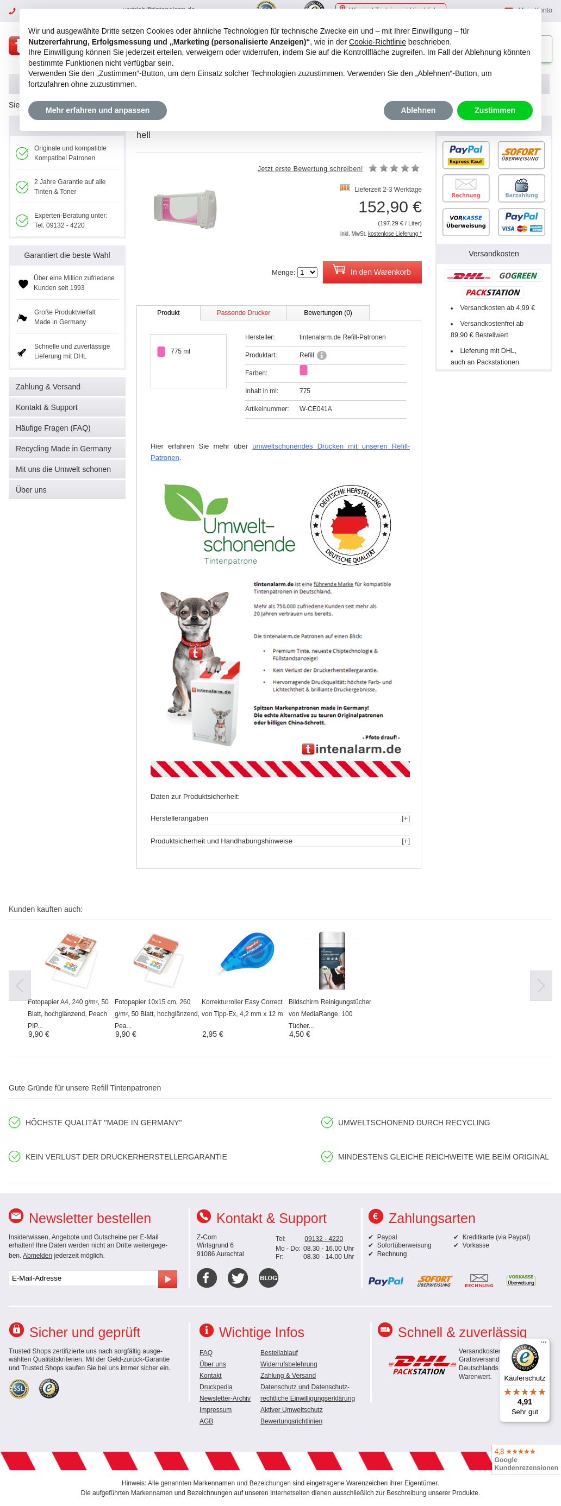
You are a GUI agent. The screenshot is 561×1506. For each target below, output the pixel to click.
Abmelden (37, 1255)
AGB (206, 1421)
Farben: (256, 373)
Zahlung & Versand (48, 386)
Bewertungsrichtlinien (291, 1421)
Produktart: (261, 355)
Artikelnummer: (267, 409)
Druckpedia (216, 1387)
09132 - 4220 (323, 1239)
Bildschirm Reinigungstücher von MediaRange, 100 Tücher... (330, 1014)
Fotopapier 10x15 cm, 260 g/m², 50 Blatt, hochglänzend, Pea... (157, 1014)
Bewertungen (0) (328, 313)
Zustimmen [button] (495, 110)
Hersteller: (260, 337)
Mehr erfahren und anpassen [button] (97, 110)
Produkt (168, 313)
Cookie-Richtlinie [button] (377, 41)
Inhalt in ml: (261, 391)
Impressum (216, 1410)
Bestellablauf (279, 1353)
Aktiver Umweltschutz (291, 1410)
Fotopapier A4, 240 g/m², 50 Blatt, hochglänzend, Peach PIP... (68, 1014)
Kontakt (211, 1375)
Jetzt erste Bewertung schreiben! (310, 169)
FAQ (206, 1353)
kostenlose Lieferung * (395, 234)
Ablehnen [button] (418, 110)
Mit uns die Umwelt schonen (63, 469)
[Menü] (543, 1344)
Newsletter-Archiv (225, 1398)
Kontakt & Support (47, 407)
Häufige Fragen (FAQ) (53, 428)
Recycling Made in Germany (63, 448)
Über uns (31, 490)
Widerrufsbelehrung (288, 1364)
